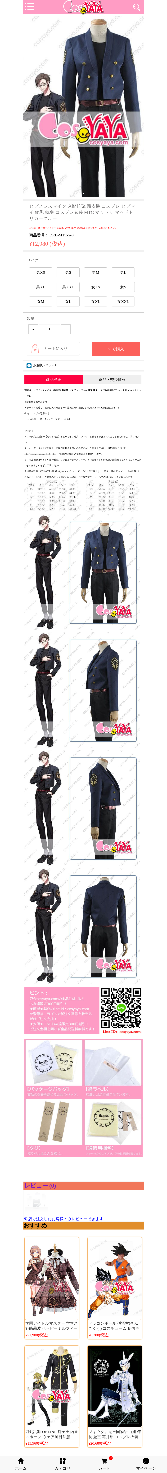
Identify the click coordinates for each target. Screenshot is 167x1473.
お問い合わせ (42, 365)
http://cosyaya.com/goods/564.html (40, 454)
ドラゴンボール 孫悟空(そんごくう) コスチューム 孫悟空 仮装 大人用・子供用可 (113, 1328)
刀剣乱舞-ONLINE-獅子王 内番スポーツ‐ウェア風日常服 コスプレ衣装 (51, 1437)
